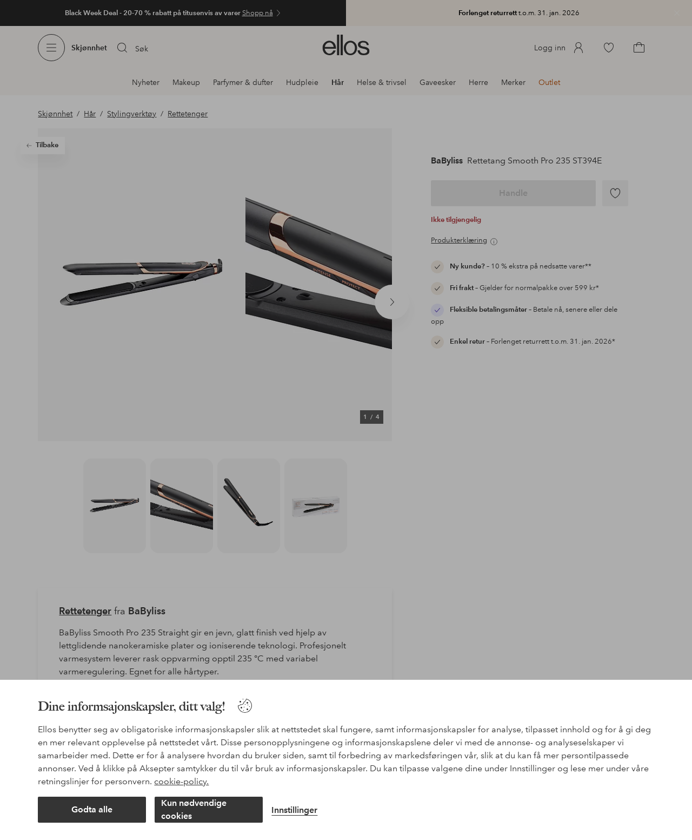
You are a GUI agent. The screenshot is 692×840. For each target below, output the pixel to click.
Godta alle (91, 809)
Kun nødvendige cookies (194, 809)
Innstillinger (294, 810)
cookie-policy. (181, 781)
